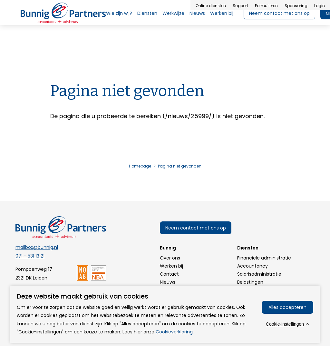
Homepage (140, 166)
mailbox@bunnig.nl (36, 247)
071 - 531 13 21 (29, 256)
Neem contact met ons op (195, 228)
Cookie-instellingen (285, 324)
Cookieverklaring (174, 332)
